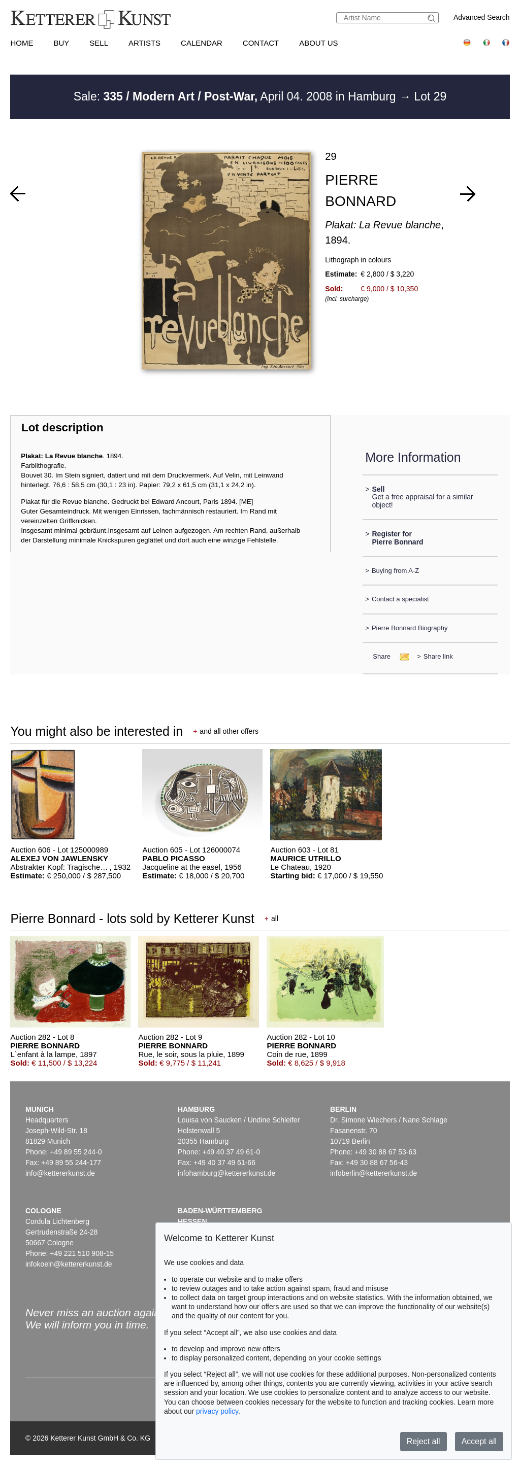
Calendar (201, 43)
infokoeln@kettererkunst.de (68, 1264)
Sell (98, 43)
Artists (144, 43)
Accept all (479, 1441)
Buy (61, 43)
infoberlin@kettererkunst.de (373, 1173)
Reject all (423, 1441)
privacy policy (217, 1411)
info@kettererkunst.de (60, 1173)
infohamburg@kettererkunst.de (226, 1173)
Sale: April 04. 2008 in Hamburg (236, 96)
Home (21, 43)
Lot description (62, 427)
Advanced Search (481, 17)
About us (318, 43)
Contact (261, 43)
